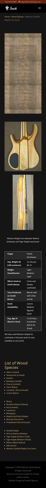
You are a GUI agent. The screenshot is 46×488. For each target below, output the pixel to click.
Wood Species (18, 16)
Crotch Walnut (12, 393)
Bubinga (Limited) (14, 381)
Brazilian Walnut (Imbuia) (17, 404)
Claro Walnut (12, 387)
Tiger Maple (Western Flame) (18, 439)
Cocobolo (10, 390)
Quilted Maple (12, 430)
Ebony (9, 401)
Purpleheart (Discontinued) (18, 422)
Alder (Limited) (12, 372)
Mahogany (10, 413)
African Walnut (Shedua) (16, 433)
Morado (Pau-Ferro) (14, 419)
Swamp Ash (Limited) (15, 375)
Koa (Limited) (12, 407)
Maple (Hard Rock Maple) (17, 416)
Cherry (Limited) (13, 384)
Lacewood (10, 410)
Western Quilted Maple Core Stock (21, 448)
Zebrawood (11, 445)
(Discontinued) (21, 390)
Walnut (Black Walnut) (15, 442)
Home (7, 16)
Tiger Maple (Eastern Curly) (18, 436)
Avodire (9, 378)
